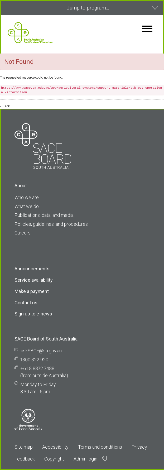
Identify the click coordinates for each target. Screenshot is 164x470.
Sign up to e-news (33, 313)
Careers (23, 233)
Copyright (54, 459)
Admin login (90, 459)
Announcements (32, 268)
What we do (27, 206)
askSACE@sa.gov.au (41, 350)
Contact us (26, 302)
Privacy (139, 447)
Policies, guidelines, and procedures (51, 224)
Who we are (27, 197)
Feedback (25, 459)
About (21, 185)
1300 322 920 (34, 359)
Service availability (34, 280)
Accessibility (55, 447)
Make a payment (32, 291)
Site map (24, 447)
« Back (5, 106)
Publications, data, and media (44, 215)
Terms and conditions (100, 447)
